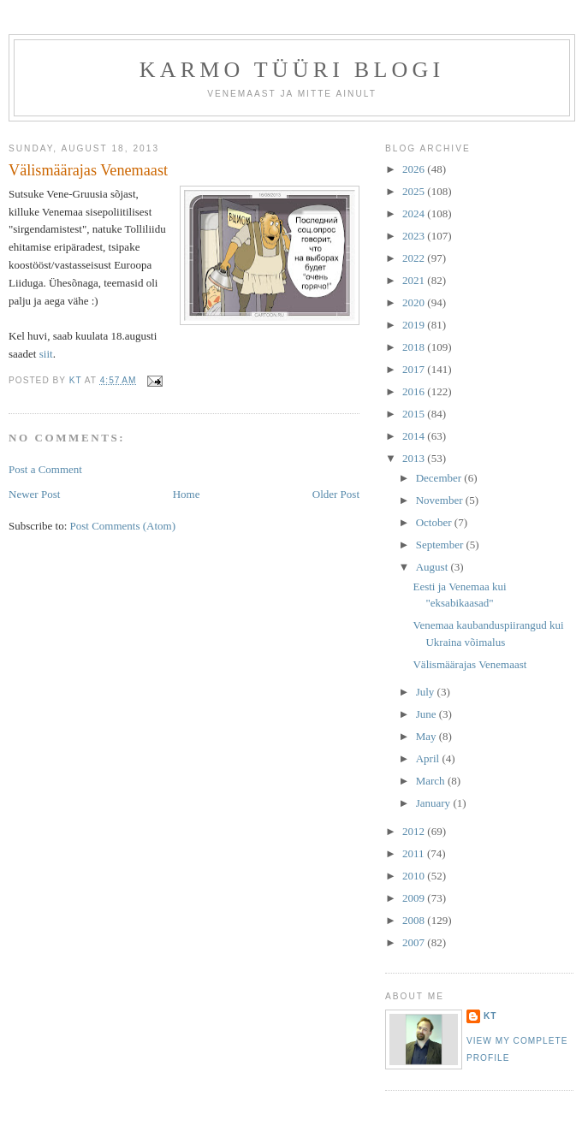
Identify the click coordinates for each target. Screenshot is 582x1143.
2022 (414, 258)
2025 (414, 191)
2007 (414, 942)
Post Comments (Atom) (123, 525)
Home (186, 494)
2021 (414, 280)
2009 (414, 897)
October (435, 522)
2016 (414, 391)
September (441, 544)
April (429, 758)
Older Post (335, 494)
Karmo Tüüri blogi (292, 69)
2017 (414, 369)
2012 (414, 831)
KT (490, 1016)
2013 (414, 458)
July (426, 691)
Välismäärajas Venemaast (469, 664)
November (441, 500)
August (433, 566)
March (432, 780)
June (427, 714)
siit (46, 353)
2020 (414, 302)
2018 (414, 347)
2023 (414, 235)
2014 (414, 435)
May (427, 736)
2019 (414, 324)
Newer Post (34, 494)
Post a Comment (45, 469)
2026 (414, 169)
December (440, 477)
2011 (414, 853)
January (435, 803)
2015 (414, 413)
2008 (414, 920)
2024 (414, 213)
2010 (414, 875)
